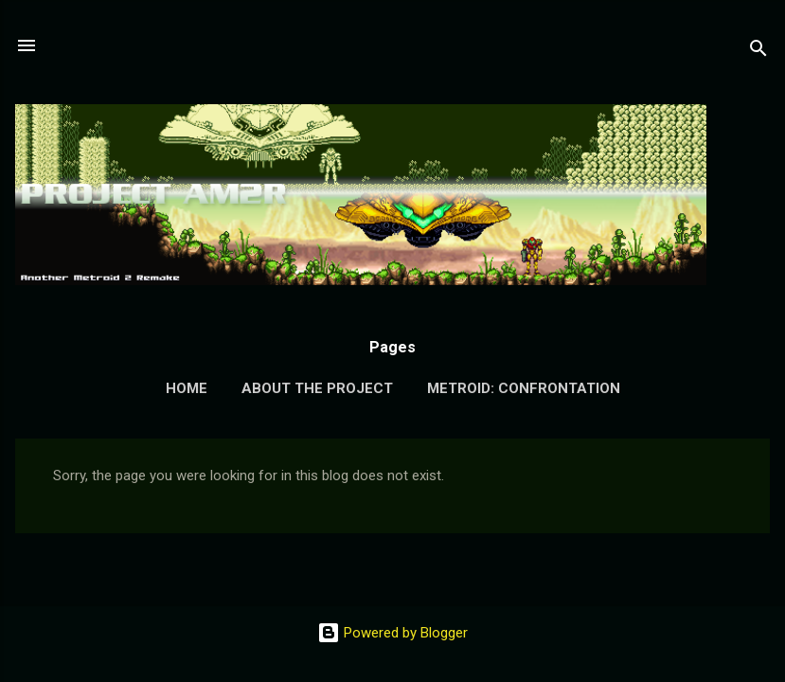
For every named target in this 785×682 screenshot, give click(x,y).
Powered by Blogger (392, 632)
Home (186, 388)
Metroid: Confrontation (523, 388)
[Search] (758, 52)
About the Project (317, 388)
